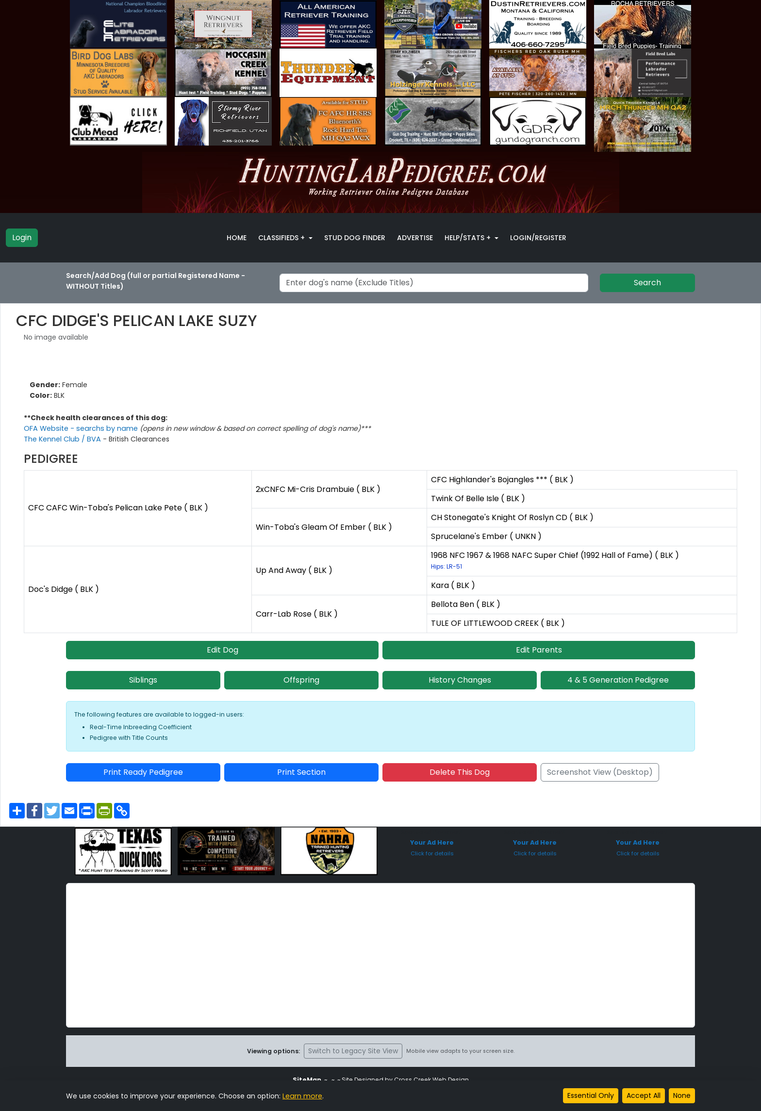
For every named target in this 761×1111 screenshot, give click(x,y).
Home (237, 238)
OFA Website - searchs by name (80, 428)
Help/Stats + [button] (469, 238)
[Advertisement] (380, 955)
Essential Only (590, 1095)
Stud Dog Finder (354, 238)
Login (22, 237)
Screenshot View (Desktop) (600, 772)
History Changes (460, 680)
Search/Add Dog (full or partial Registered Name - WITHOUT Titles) (155, 281)
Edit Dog (222, 649)
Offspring (301, 680)
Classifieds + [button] (282, 238)
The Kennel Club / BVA (62, 439)
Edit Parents (539, 649)
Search (647, 282)
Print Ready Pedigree (143, 772)
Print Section (301, 772)
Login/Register (538, 238)
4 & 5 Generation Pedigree (618, 680)
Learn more (301, 1096)
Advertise (415, 238)
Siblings (143, 680)
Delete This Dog (460, 772)
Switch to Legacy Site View (353, 1051)
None (682, 1095)
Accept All (644, 1095)
